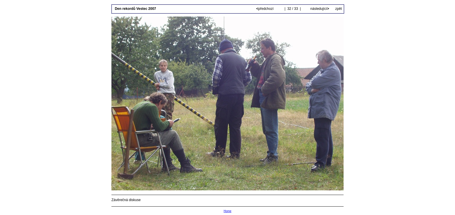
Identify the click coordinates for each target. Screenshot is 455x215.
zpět (338, 9)
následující (319, 9)
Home (228, 211)
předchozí (265, 9)
